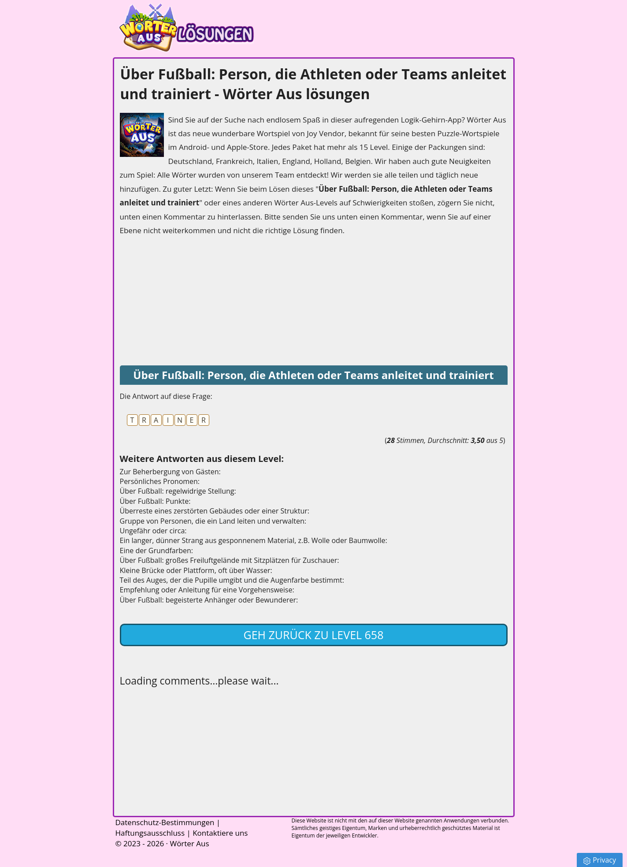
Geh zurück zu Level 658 (314, 634)
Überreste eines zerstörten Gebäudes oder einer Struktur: (215, 511)
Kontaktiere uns (220, 833)
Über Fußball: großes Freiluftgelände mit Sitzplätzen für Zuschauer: (229, 560)
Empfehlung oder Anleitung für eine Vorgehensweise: (207, 590)
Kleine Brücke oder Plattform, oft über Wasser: (196, 570)
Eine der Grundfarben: (156, 550)
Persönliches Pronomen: (160, 481)
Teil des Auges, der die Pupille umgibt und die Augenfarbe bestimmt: (232, 580)
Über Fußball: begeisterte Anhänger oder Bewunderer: (209, 600)
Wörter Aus (189, 843)
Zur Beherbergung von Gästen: (170, 471)
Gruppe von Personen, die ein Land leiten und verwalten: (213, 521)
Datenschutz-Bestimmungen (165, 822)
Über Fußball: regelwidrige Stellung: (178, 491)
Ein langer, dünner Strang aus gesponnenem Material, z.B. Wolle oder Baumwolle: (253, 540)
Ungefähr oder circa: (153, 531)
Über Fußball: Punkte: (155, 501)
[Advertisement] (186, 301)
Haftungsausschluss (150, 833)
